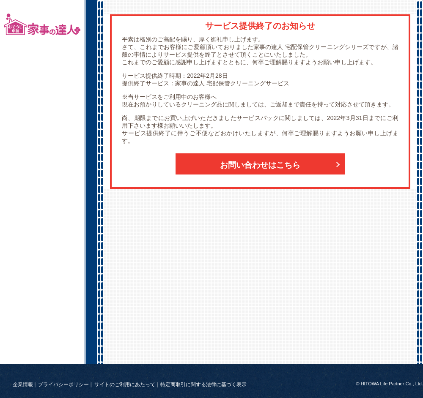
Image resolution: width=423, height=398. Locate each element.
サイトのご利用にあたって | (126, 384)
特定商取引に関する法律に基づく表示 (203, 384)
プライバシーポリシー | (64, 384)
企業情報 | (24, 384)
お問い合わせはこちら (260, 165)
